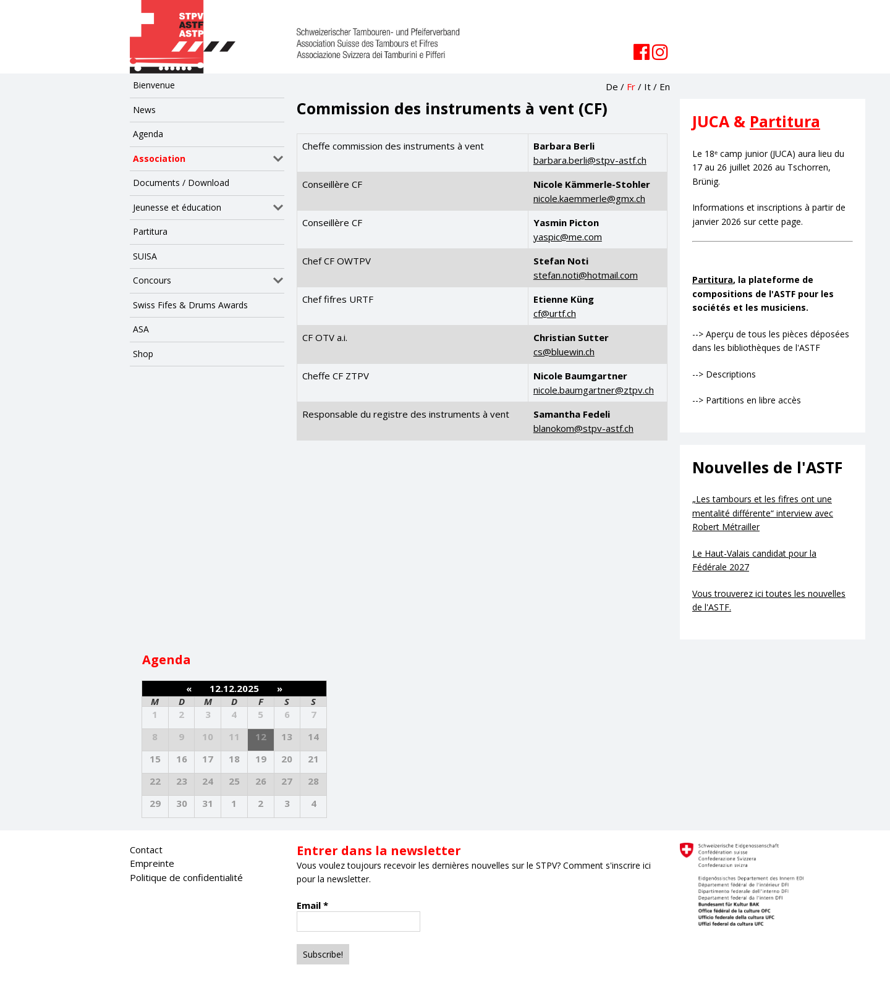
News (144, 110)
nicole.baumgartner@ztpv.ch (593, 390)
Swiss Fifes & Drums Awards (190, 305)
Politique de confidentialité (186, 877)
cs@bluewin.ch (564, 351)
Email (312, 905)
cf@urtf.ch (554, 313)
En (664, 86)
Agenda (148, 134)
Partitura (150, 231)
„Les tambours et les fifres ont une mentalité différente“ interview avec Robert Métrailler (762, 513)
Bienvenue (154, 85)
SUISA (145, 256)
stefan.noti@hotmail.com (585, 275)
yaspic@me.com (567, 236)
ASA (141, 329)
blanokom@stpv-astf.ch (583, 428)
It (647, 86)
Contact (146, 849)
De (612, 86)
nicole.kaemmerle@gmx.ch (589, 198)
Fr (631, 86)
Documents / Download (181, 182)
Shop (143, 354)
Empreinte (152, 863)
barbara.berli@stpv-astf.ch (589, 160)
